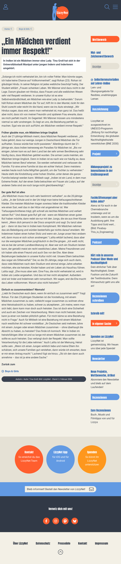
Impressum (101, 543)
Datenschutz (43, 543)
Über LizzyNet (20, 543)
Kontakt (82, 543)
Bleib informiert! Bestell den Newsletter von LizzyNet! (56, 489)
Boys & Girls (24, 29)
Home (7, 29)
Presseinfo (64, 543)
